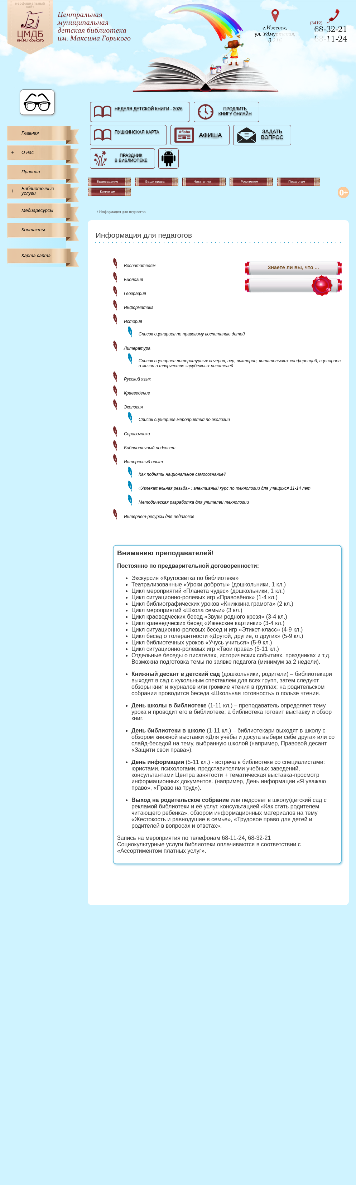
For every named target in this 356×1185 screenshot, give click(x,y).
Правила (30, 171)
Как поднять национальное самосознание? (182, 474)
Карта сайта (35, 255)
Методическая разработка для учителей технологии (194, 502)
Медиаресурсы (37, 210)
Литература (137, 348)
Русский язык (137, 379)
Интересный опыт (143, 461)
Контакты (33, 229)
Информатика (138, 307)
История (133, 321)
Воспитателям (139, 265)
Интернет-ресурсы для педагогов (159, 516)
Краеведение (137, 393)
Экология (133, 407)
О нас (27, 152)
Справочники (137, 433)
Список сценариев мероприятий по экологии (184, 419)
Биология (133, 279)
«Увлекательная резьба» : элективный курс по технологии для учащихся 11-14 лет (225, 488)
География (135, 293)
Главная (30, 133)
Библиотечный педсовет (149, 447)
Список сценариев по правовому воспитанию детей (192, 334)
